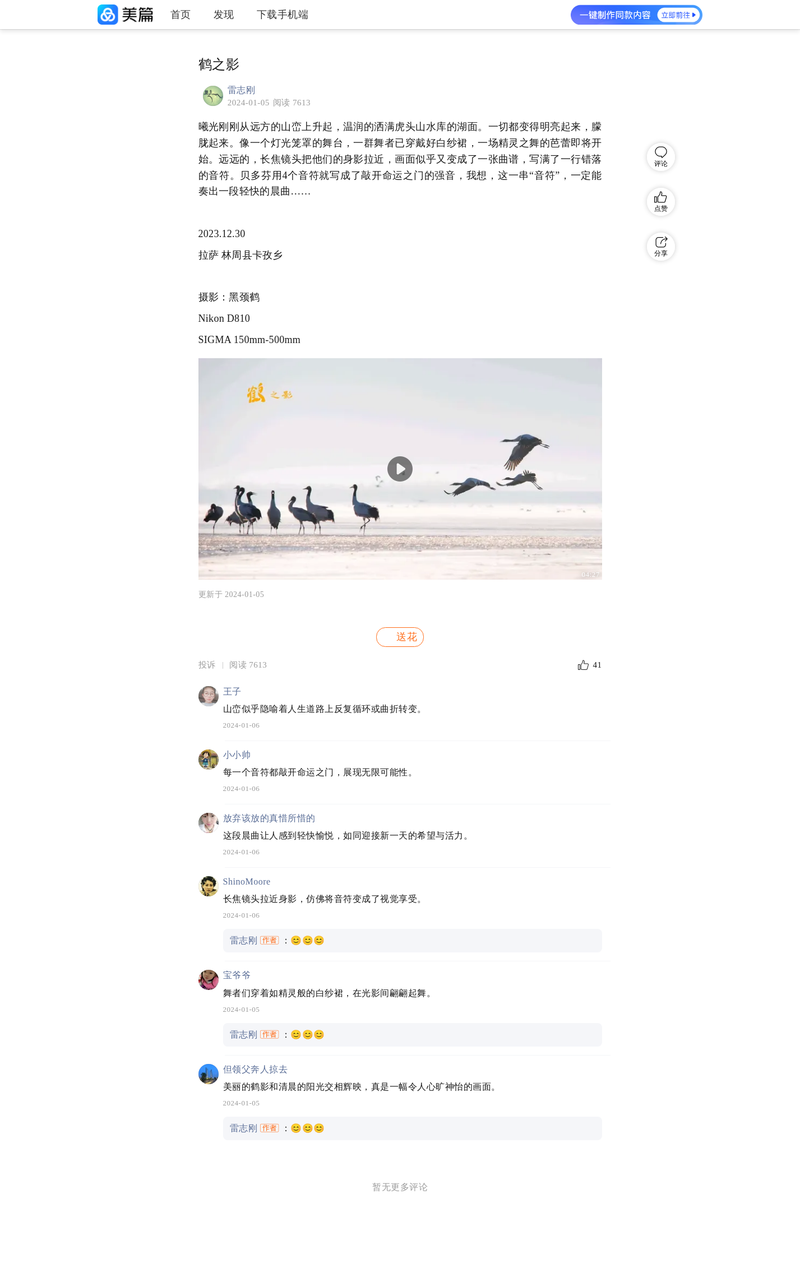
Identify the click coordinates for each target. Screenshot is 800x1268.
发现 (224, 14)
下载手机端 (283, 14)
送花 (399, 637)
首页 (180, 14)
